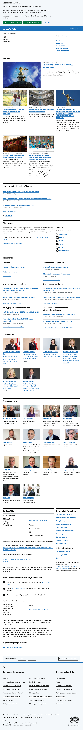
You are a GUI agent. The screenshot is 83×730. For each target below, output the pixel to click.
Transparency (60, 697)
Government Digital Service (34, 717)
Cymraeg (64, 36)
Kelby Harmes (7, 442)
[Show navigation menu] (71, 28)
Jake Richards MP (29, 381)
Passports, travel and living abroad (40, 697)
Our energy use (61, 534)
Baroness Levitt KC (9, 381)
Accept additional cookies (12, 22)
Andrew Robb (47, 470)
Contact (40, 715)
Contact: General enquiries (38, 520)
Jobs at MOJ (59, 43)
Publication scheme (62, 566)
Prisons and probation (62, 50)
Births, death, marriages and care (14, 682)
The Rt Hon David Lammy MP (11, 353)
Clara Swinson (28, 418)
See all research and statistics (51, 303)
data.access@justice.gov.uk (38, 609)
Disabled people (8, 700)
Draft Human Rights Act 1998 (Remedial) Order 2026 (21, 192)
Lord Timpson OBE (29, 352)
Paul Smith (6, 470)
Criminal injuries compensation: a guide (56, 274)
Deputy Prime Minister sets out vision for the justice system (13, 156)
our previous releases (18, 588)
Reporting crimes (61, 46)
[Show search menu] (77, 28)
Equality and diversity (63, 524)
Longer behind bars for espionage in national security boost (41, 111)
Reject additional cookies (32, 22)
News (58, 682)
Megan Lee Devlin (69, 470)
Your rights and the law (62, 48)
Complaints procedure (64, 521)
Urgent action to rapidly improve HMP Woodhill (19, 297)
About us (58, 41)
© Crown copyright (74, 725)
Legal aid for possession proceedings (55, 267)
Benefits (5, 678)
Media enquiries (61, 527)
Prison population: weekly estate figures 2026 (18, 206)
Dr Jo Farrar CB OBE (9, 418)
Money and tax (34, 693)
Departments (60, 678)
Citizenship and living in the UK (13, 693)
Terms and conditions (52, 715)
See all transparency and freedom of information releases (58, 327)
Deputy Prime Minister (10, 356)
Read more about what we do (12, 243)
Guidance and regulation (64, 686)
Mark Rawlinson (48, 442)
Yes (23, 659)
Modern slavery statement (65, 531)
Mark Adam (6, 498)
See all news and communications (12, 303)
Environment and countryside (39, 686)
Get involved (60, 704)
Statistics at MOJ (62, 543)
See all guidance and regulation (51, 280)
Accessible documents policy (66, 518)
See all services (7, 276)
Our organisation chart (64, 514)
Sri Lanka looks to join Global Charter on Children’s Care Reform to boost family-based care (41, 157)
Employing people (35, 682)
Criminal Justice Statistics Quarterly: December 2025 (61, 297)
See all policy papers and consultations (13, 327)
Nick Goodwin (47, 418)
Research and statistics (64, 689)
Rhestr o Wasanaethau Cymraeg (13, 717)
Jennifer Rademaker (69, 442)
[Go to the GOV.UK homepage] (9, 28)
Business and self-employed (12, 686)
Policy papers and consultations (66, 693)
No (33, 659)
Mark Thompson (28, 498)
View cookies (47, 22)
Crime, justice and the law (11, 697)
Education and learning (37, 678)
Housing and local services (38, 689)
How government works (64, 700)
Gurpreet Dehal (28, 442)
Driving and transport (10, 704)
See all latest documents (9, 211)
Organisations (12, 33)
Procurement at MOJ (63, 552)
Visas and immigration (36, 700)
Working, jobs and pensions (38, 704)
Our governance (61, 537)
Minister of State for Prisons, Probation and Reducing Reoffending (30, 356)
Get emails (7, 216)
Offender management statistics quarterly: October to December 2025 (27, 199)
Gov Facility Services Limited (13, 647)
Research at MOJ (62, 540)
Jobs (57, 558)
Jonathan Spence (29, 470)
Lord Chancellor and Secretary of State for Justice (10, 361)
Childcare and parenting (11, 689)
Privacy (9, 715)
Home (4, 33)
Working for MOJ (61, 555)
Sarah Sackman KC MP (50, 352)
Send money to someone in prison (14, 267)
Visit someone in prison (10, 272)
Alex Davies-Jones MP (70, 352)
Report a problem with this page (68, 659)
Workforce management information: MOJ (57, 321)
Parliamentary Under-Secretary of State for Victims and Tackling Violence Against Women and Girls (71, 358)
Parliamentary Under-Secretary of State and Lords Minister (10, 386)
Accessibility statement (28, 715)
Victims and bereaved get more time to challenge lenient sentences (13, 112)
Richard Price (67, 418)
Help (4, 715)
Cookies (16, 715)
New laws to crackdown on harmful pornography (58, 66)
